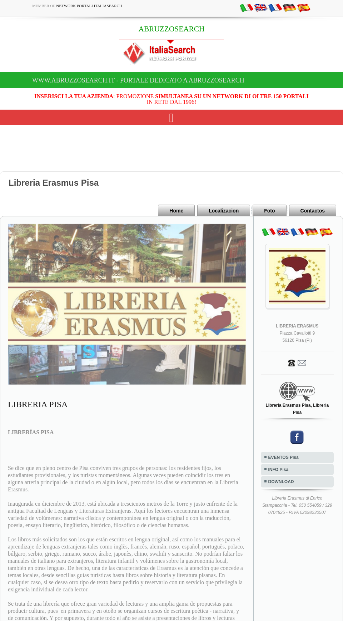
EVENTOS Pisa (283, 457)
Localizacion (224, 211)
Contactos (312, 211)
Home (176, 211)
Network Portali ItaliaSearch (89, 6)
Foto (269, 211)
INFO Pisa (278, 469)
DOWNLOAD (281, 481)
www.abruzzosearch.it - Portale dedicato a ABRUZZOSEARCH (138, 80)
